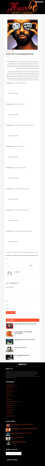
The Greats (7, 19)
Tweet (8, 266)
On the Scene (9, 403)
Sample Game (20, 19)
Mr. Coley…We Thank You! (20, 347)
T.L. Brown (9, 57)
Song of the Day (34, 19)
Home (6, 15)
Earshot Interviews (20, 15)
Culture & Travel (10, 384)
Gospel (8, 393)
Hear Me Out (9, 395)
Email (7, 304)
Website (7, 308)
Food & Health (10, 391)
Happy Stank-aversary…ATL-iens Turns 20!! (24, 339)
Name (7, 301)
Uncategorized (10, 416)
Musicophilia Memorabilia (12, 401)
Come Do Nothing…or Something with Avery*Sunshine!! (24, 428)
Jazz (7, 397)
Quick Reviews (10, 405)
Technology (9, 411)
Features (8, 389)
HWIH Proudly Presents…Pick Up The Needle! (25, 323)
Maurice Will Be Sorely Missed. (21, 355)
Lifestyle (8, 399)
